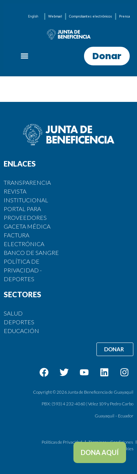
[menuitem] (33, 16)
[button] (25, 56)
